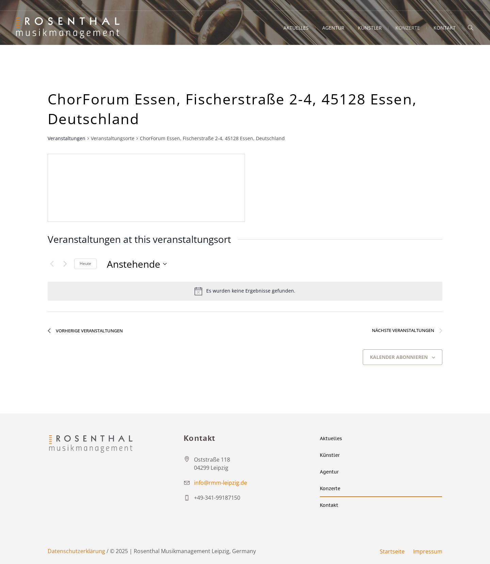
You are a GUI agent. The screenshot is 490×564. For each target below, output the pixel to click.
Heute (85, 263)
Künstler (330, 455)
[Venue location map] (146, 187)
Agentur (329, 472)
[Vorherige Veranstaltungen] (52, 264)
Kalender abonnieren (399, 357)
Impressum (427, 551)
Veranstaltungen (66, 138)
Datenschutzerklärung (76, 551)
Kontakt (329, 505)
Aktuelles (331, 438)
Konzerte (330, 488)
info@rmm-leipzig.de (220, 482)
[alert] (245, 291)
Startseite (392, 551)
